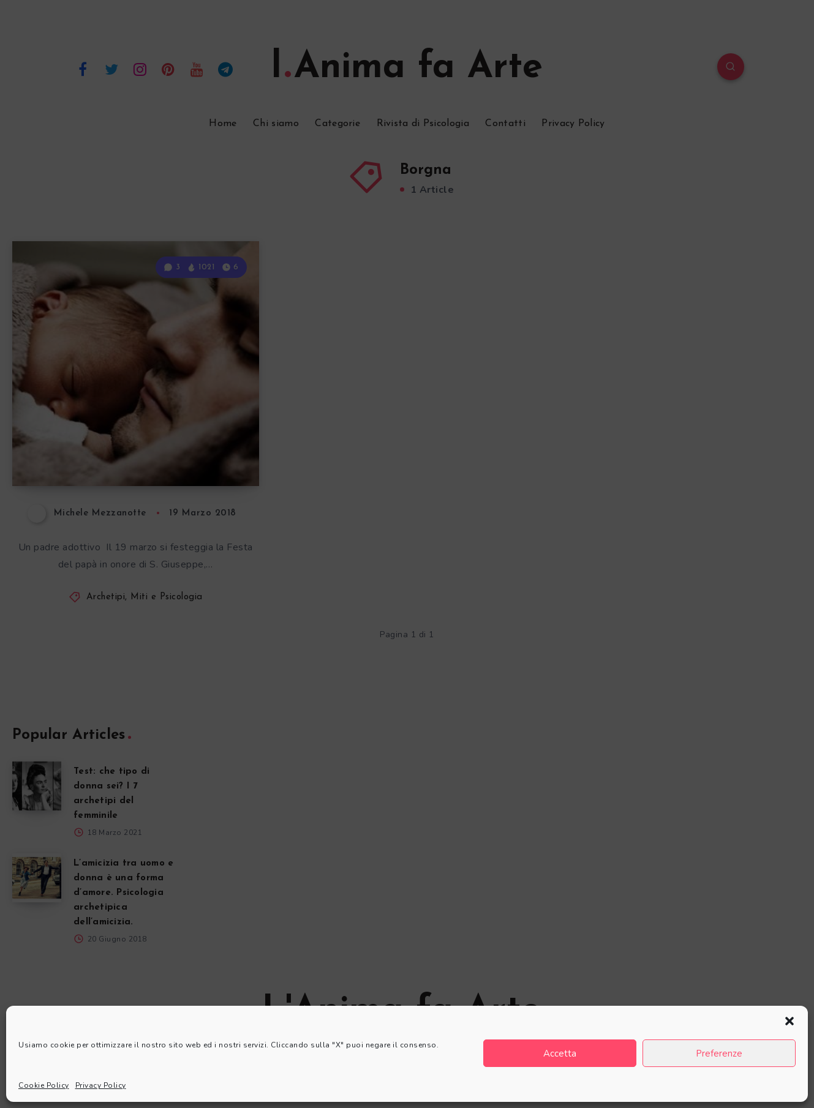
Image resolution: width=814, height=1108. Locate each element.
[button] (789, 1021)
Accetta (559, 1053)
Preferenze (719, 1053)
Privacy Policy (100, 1085)
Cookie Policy (43, 1085)
